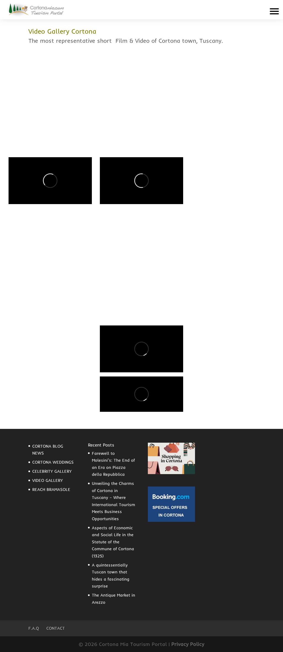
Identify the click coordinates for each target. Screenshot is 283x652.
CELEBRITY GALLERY (52, 471)
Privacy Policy (187, 644)
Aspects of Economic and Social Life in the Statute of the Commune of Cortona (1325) (113, 542)
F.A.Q (33, 628)
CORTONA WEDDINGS (53, 462)
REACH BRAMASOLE (51, 489)
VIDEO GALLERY (47, 480)
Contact (55, 628)
